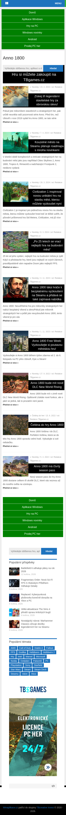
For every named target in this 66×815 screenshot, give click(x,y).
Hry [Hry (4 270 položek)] (12, 656)
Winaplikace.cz (10, 807)
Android (32, 39)
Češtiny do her (38, 416)
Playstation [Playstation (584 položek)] (16, 665)
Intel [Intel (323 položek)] (20, 656)
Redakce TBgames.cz (39, 419)
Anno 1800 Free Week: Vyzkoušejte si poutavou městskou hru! (47, 344)
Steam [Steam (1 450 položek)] (27, 669)
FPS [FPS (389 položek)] (13, 652)
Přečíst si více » (10, 122)
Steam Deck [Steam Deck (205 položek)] (40, 669)
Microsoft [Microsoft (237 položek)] (40, 656)
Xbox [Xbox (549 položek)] (33, 674)
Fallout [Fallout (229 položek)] (49, 648)
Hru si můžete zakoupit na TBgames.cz (34, 77)
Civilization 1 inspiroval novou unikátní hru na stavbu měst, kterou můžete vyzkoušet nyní (47, 197)
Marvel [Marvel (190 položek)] (29, 656)
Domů (32, 12)
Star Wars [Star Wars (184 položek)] (16, 669)
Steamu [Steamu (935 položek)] (14, 674)
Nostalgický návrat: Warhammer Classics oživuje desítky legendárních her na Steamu (37, 623)
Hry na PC (32, 26)
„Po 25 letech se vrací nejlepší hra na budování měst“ (47, 245)
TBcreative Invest (45, 807)
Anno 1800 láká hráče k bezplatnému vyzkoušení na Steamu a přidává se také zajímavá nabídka (47, 293)
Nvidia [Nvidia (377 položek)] (14, 661)
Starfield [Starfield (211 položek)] (38, 665)
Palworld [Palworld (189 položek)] (37, 661)
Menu (58, 3)
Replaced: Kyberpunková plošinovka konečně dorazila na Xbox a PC (36, 597)
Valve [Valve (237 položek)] (24, 674)
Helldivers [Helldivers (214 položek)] (34, 652)
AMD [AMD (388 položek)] (13, 648)
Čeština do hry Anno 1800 (46, 424)
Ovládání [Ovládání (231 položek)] (25, 661)
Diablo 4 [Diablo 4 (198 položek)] (38, 648)
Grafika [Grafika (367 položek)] (22, 652)
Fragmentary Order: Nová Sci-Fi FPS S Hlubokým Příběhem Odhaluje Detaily (37, 583)
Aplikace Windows (32, 19)
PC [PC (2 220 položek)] (46, 661)
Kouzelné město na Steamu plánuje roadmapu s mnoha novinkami (47, 146)
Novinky (35, 87)
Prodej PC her (32, 46)
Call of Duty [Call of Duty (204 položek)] (25, 648)
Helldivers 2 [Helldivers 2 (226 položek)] (49, 652)
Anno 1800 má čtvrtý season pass (47, 468)
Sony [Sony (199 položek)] (27, 665)
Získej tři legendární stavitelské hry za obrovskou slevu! (47, 100)
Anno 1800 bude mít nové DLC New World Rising (47, 385)
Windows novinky (32, 32)
